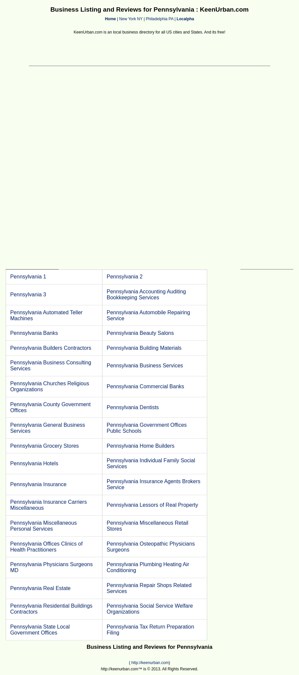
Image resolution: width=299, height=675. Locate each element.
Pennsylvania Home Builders (141, 446)
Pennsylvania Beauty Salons (140, 333)
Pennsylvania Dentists (133, 407)
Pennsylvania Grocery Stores (44, 446)
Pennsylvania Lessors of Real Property (152, 505)
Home (110, 19)
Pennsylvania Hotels (34, 463)
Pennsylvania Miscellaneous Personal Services (43, 526)
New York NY (131, 19)
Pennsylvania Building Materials (144, 348)
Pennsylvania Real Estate (40, 588)
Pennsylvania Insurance (38, 484)
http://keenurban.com (150, 662)
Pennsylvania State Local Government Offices (40, 630)
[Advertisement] (149, 51)
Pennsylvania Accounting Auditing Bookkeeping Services (146, 294)
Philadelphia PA (159, 19)
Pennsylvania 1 (28, 276)
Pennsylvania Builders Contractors (50, 348)
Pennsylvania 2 (125, 276)
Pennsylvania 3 (28, 294)
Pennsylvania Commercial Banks (145, 386)
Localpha (185, 19)
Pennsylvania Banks (34, 333)
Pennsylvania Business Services (145, 365)
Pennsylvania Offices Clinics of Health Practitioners (46, 547)
